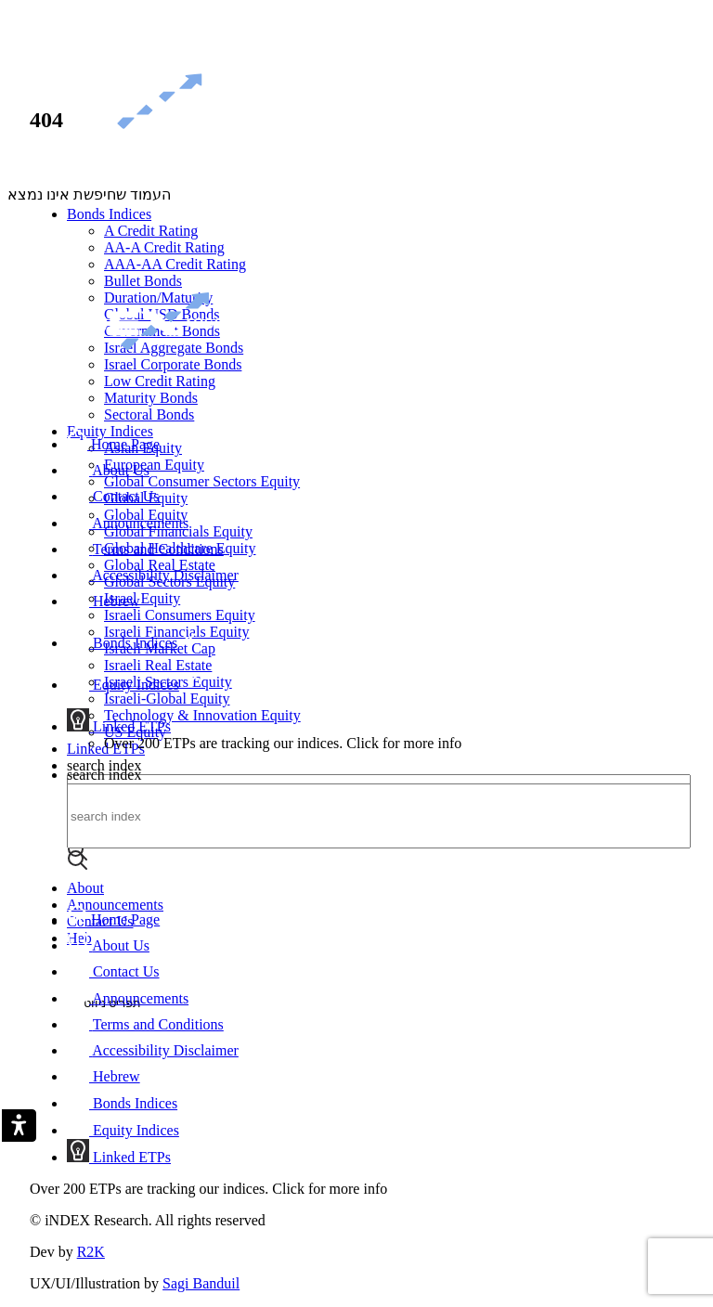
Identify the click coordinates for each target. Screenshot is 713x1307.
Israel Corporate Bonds (172, 364)
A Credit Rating (151, 231)
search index (104, 765)
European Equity (154, 464)
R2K (91, 1252)
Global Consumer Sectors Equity (202, 481)
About (85, 888)
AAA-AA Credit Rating (175, 264)
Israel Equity (142, 598)
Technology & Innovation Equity (202, 715)
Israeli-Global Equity (167, 698)
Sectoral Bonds (149, 414)
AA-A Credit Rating (164, 247)
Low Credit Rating (159, 381)
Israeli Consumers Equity (179, 615)
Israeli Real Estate (158, 665)
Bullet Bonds (143, 281)
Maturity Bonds (151, 398)
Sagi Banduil (201, 1283)
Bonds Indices (109, 214)
